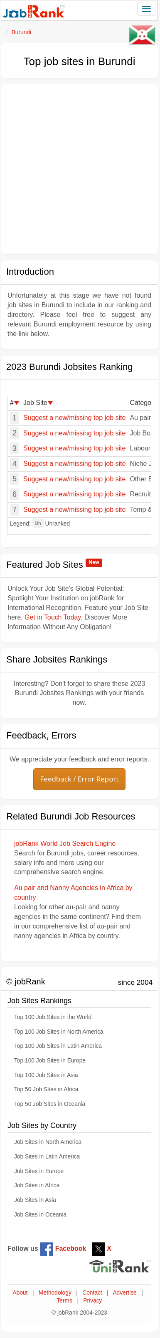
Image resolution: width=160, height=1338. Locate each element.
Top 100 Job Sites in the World (52, 1017)
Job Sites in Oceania (40, 1215)
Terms (64, 1301)
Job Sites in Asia (35, 1200)
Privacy (92, 1301)
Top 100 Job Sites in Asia (46, 1075)
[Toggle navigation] (146, 9)
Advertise (124, 1293)
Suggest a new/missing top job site (74, 417)
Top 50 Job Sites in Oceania (49, 1104)
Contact (92, 1293)
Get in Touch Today (53, 617)
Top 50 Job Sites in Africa (46, 1089)
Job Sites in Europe (39, 1171)
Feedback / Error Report (79, 779)
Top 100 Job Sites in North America (58, 1032)
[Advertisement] (78, 169)
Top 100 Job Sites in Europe (50, 1060)
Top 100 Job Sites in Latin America (58, 1046)
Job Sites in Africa (36, 1185)
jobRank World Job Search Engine (65, 843)
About (20, 1293)
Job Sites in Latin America (47, 1156)
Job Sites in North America (47, 1142)
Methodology (55, 1293)
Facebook (63, 1248)
